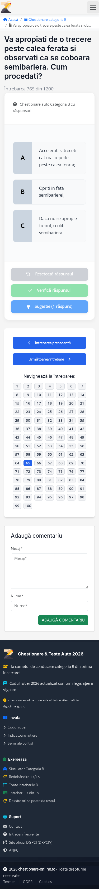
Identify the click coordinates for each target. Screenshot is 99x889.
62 (71, 454)
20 (71, 403)
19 (60, 403)
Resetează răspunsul (49, 274)
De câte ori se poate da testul (29, 800)
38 (39, 428)
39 (50, 428)
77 (82, 471)
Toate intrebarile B (20, 785)
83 (71, 480)
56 (82, 446)
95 (50, 497)
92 (17, 497)
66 (39, 463)
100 (28, 505)
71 (17, 471)
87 (39, 488)
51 (28, 446)
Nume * (17, 596)
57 (17, 454)
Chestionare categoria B (45, 19)
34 (71, 420)
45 (39, 437)
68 (60, 463)
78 (17, 480)
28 (82, 411)
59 (39, 454)
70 (82, 463)
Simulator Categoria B (23, 768)
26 (60, 411)
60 (50, 454)
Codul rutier (15, 727)
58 (28, 454)
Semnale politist (18, 743)
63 (82, 454)
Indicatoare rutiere (20, 735)
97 (71, 497)
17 (39, 403)
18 (50, 403)
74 (50, 471)
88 (50, 488)
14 (82, 394)
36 (17, 428)
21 (82, 403)
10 (39, 394)
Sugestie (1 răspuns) (49, 306)
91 (82, 488)
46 (50, 437)
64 (17, 463)
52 (39, 446)
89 (60, 488)
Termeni (9, 881)
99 (17, 505)
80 (39, 480)
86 (28, 488)
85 (17, 488)
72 (28, 471)
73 (39, 471)
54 (60, 446)
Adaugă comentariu (63, 620)
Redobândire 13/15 (21, 776)
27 (71, 411)
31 (39, 420)
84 (82, 480)
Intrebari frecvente (21, 834)
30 (28, 420)
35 (82, 420)
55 (71, 446)
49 (82, 437)
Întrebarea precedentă (49, 343)
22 (17, 411)
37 (28, 428)
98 (82, 497)
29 (17, 420)
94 (39, 497)
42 (82, 428)
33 (60, 420)
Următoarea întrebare (49, 359)
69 (71, 463)
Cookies (45, 881)
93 (28, 497)
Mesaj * (16, 548)
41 (71, 428)
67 (50, 463)
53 (50, 446)
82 (60, 480)
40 (60, 428)
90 (71, 488)
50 (17, 446)
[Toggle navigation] (93, 7)
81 (50, 480)
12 (60, 394)
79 (28, 480)
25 (50, 411)
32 (50, 420)
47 (60, 437)
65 (28, 463)
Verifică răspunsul (49, 290)
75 (60, 471)
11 (50, 394)
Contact (12, 826)
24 (39, 411)
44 (28, 437)
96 (60, 497)
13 (71, 394)
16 (28, 403)
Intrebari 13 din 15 (21, 792)
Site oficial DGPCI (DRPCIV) (27, 842)
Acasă (10, 19)
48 (71, 437)
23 (28, 411)
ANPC (10, 850)
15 (17, 403)
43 (17, 437)
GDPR (27, 881)
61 (60, 454)
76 (71, 471)
